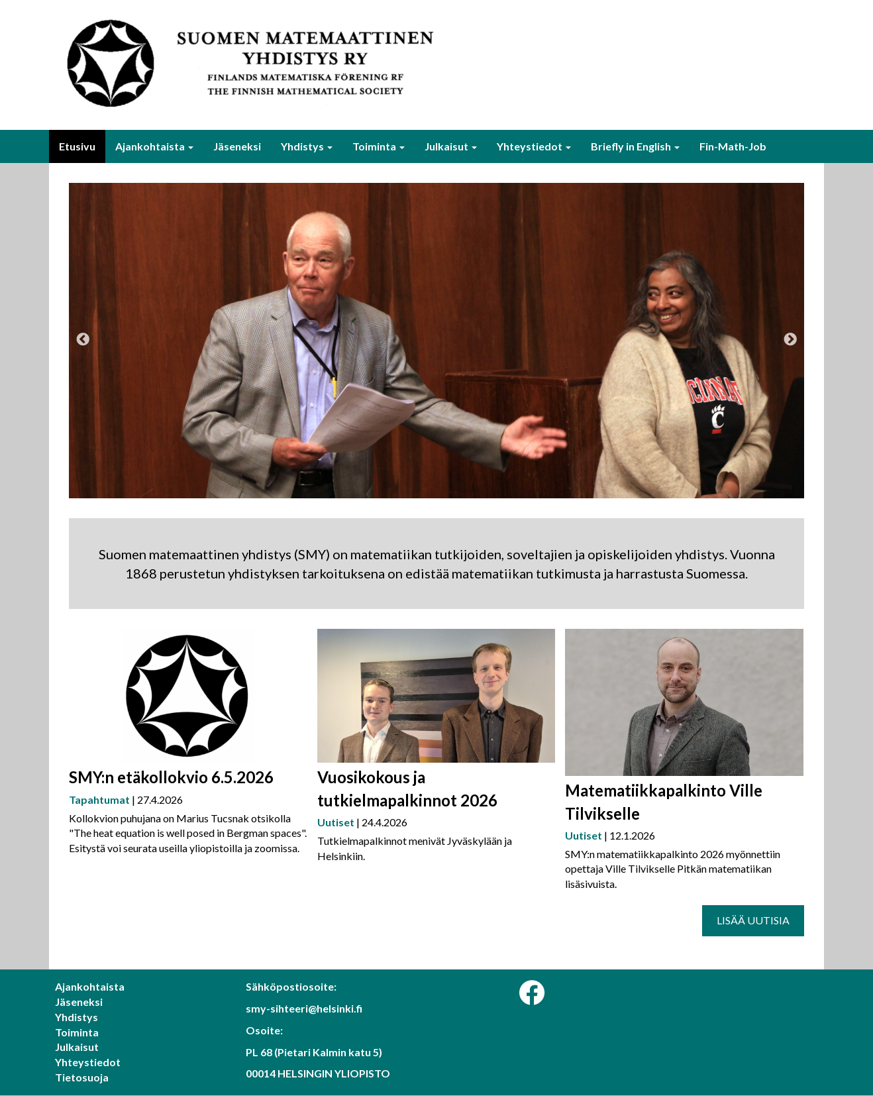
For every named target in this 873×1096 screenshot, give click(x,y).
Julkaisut (451, 146)
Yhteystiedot (534, 146)
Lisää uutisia (753, 920)
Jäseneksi (237, 146)
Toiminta (378, 146)
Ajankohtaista (154, 146)
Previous (83, 340)
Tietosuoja (82, 1077)
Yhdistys (307, 146)
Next (790, 340)
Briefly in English (635, 146)
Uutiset (335, 822)
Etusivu (77, 146)
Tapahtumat (99, 799)
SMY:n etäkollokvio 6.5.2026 (171, 777)
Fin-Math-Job (732, 146)
